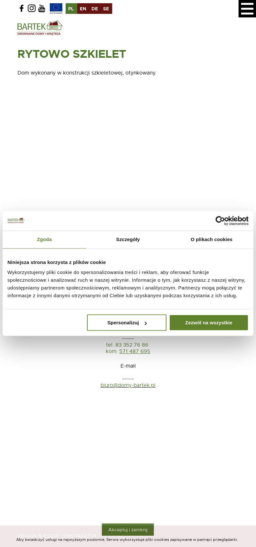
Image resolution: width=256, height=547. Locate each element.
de (94, 9)
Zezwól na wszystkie (208, 322)
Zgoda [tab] (44, 239)
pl (71, 9)
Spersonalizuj (127, 322)
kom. (112, 351)
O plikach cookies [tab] (211, 239)
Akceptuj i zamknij (127, 529)
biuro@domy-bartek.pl (128, 385)
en (83, 9)
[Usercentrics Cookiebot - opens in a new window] (220, 221)
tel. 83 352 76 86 (128, 345)
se (106, 9)
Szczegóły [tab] (128, 239)
